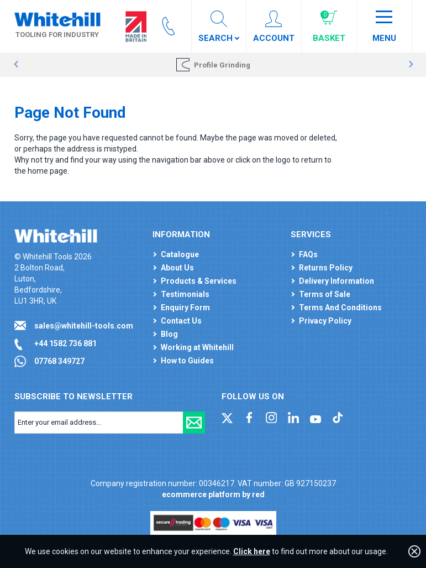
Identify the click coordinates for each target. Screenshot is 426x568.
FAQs (308, 254)
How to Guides (187, 360)
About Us (177, 267)
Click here (251, 551)
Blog (169, 334)
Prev (16, 64)
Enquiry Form (185, 307)
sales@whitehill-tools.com (83, 325)
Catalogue (180, 254)
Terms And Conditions (340, 307)
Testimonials (185, 294)
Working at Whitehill (197, 347)
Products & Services (198, 281)
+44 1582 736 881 (65, 343)
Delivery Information (336, 281)
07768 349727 (59, 361)
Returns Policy (326, 267)
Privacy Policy (325, 320)
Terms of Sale (324, 294)
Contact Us (181, 320)
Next (411, 64)
